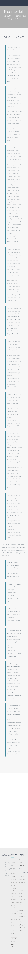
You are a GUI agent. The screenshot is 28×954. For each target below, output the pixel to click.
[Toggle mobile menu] (25, 3)
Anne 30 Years (22, 862)
